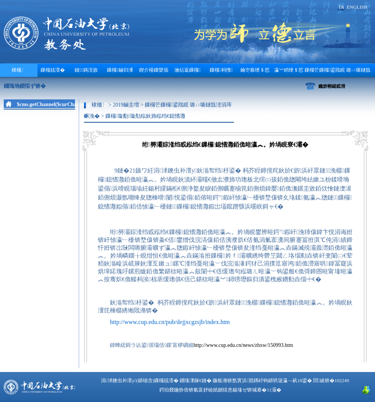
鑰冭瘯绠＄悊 (255, 70)
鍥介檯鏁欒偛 (153, 70)
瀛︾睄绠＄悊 (288, 70)
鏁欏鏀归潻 (120, 70)
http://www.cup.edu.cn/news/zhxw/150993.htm (243, 345)
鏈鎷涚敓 (86, 70)
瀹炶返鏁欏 (187, 70)
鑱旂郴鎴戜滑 (331, 86)
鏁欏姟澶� (52, 70)
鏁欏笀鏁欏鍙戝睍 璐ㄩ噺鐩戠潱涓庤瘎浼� (337, 72)
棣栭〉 (19, 70)
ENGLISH (357, 7)
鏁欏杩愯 (221, 70)
